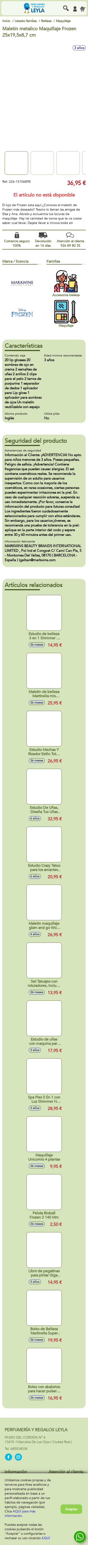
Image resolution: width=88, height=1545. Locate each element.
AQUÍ (46, 1538)
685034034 (19, 1449)
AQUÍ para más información (20, 1513)
